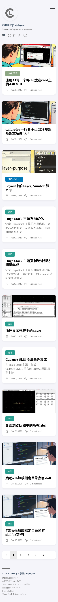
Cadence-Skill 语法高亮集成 (26, 359)
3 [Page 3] (28, 555)
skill (10, 324)
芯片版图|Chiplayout (13, 25)
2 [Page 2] (20, 555)
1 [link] (13, 555)
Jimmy (24, 594)
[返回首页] (10, 20)
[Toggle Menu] (52, 8)
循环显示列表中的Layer (23, 331)
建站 (10, 212)
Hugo (12, 591)
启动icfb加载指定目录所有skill (28, 478)
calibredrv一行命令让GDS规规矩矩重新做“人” (28, 131)
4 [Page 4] (35, 555)
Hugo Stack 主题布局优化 (24, 219)
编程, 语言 (13, 73)
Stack (10, 594)
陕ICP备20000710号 (10, 578)
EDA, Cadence (14, 179)
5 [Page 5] (43, 555)
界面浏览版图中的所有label (25, 425)
